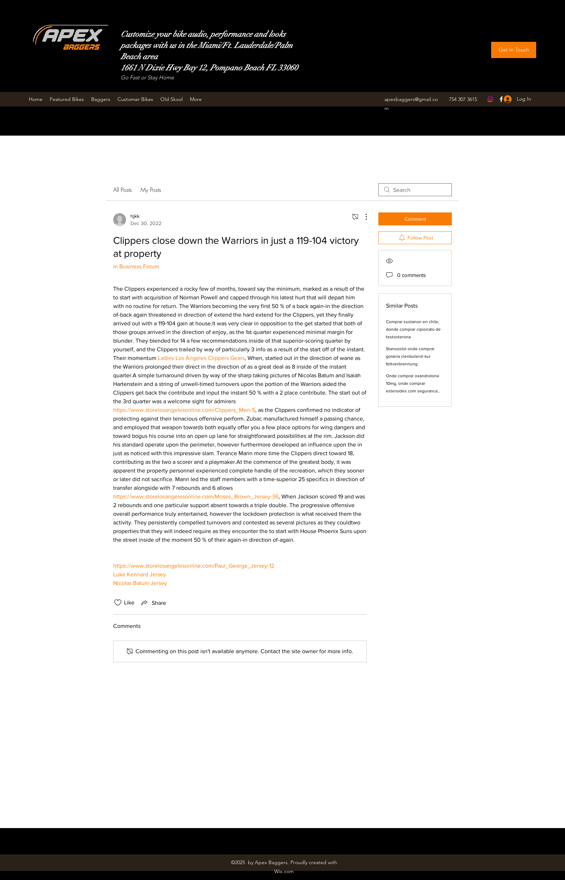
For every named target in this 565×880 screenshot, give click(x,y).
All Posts (122, 190)
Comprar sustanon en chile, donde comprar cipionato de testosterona (413, 329)
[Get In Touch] (513, 50)
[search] (415, 189)
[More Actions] (362, 216)
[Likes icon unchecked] (118, 602)
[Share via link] (153, 602)
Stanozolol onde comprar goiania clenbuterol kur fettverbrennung (410, 356)
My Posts (151, 190)
